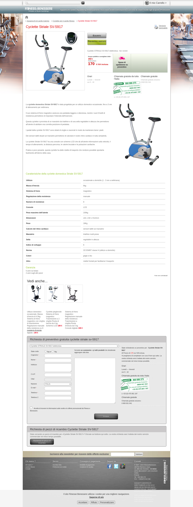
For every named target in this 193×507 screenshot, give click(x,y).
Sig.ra (49, 352)
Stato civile (35, 351)
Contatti (27, 469)
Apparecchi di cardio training (38, 21)
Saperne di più (96, 498)
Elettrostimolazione (118, 10)
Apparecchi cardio (68, 10)
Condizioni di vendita (86, 467)
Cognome (35, 355)
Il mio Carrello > (158, 2)
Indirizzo (34, 364)
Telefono (34, 392)
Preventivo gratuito (97, 41)
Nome (33, 360)
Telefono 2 (34, 397)
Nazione (34, 384)
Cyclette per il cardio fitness (64, 21)
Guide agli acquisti (151, 10)
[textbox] (58, 375)
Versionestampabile (163, 27)
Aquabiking (81, 10)
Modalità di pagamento (87, 465)
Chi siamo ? (29, 465)
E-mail (33, 388)
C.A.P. (33, 374)
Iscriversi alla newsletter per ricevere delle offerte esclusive (79, 454)
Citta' (32, 379)
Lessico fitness (30, 467)
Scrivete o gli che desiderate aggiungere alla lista (94, 351)
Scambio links (57, 465)
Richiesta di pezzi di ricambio (42, 441)
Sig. (55, 352)
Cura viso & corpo (135, 10)
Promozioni (165, 10)
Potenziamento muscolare (98, 10)
